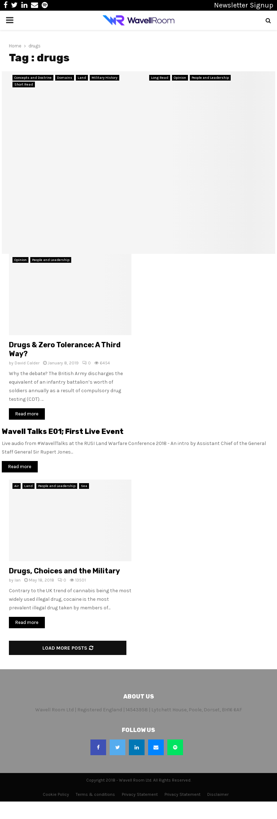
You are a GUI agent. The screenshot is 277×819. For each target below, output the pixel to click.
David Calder (27, 362)
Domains (64, 78)
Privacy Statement (140, 794)
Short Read (23, 84)
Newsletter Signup (243, 5)
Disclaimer (218, 794)
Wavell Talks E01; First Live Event (63, 431)
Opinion (180, 78)
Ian (18, 580)
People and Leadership (210, 78)
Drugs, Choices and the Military (64, 571)
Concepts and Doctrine (33, 78)
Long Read (159, 78)
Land (82, 78)
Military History (104, 78)
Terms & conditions (95, 794)
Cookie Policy (56, 794)
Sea (84, 486)
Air (16, 486)
